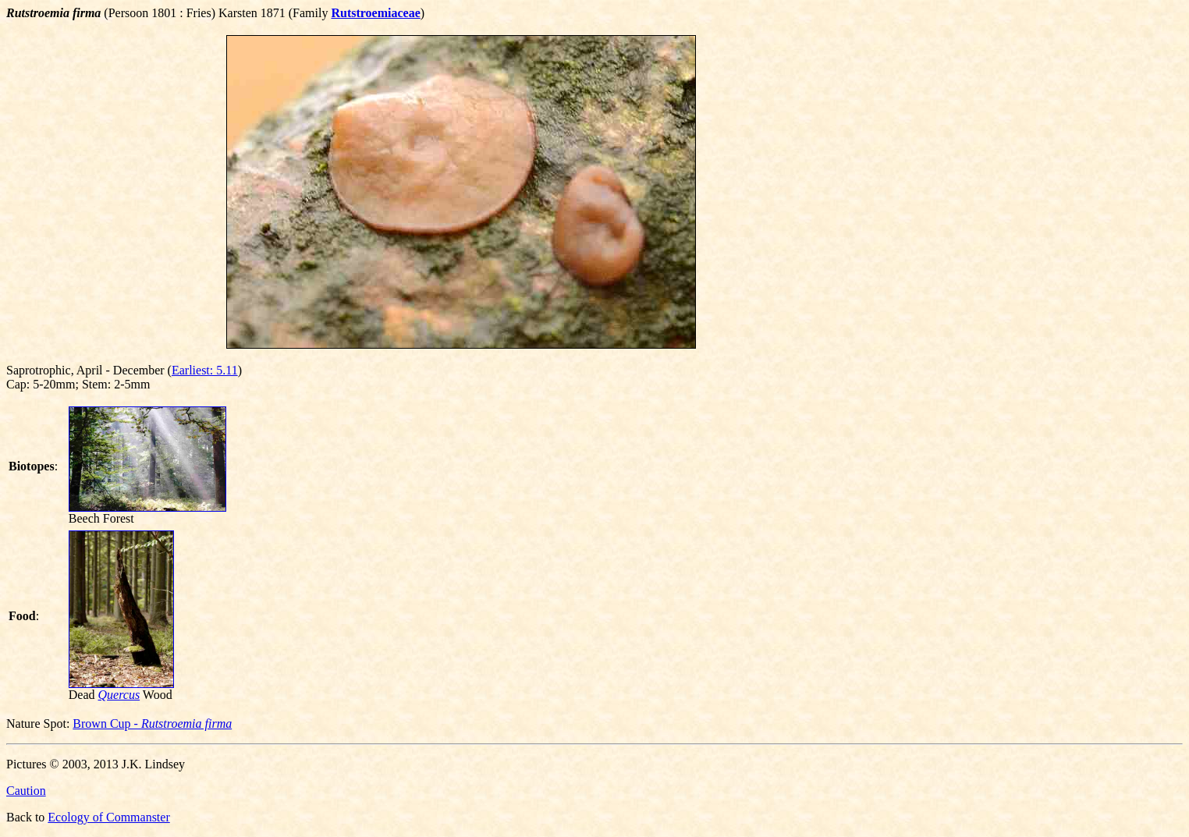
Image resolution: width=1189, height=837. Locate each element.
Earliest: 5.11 (205, 370)
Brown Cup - (152, 723)
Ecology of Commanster (108, 817)
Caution (26, 790)
